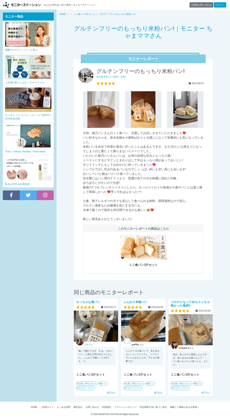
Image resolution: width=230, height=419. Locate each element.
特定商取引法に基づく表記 (153, 407)
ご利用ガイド (47, 407)
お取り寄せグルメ (87, 383)
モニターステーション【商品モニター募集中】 (22, 5)
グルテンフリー (86, 388)
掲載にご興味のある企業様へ (184, 407)
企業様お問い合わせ (201, 5)
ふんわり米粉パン (135, 302)
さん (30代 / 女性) (111, 76)
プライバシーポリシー (125, 407)
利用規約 (106, 407)
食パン (103, 383)
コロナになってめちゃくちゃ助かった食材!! (190, 303)
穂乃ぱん (111, 392)
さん (88, 344)
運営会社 (78, 407)
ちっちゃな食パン (88, 302)
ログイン (220, 5)
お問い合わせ (92, 407)
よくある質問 (63, 407)
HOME (34, 407)
